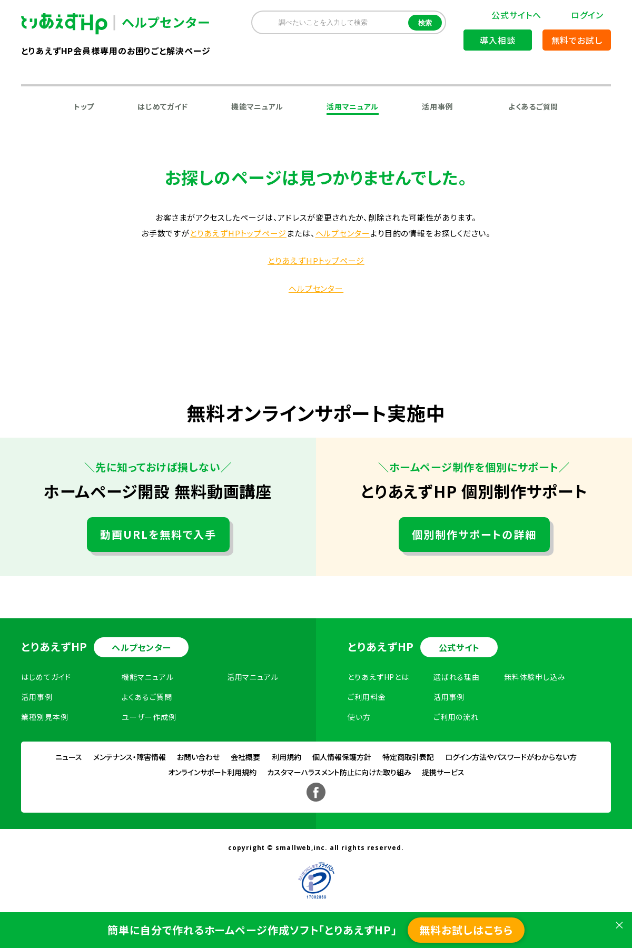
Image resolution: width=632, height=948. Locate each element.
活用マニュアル (353, 106)
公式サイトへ (516, 15)
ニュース (68, 757)
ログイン (587, 15)
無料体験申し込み (535, 676)
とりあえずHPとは (378, 676)
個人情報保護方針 (341, 757)
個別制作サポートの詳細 (474, 534)
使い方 (359, 717)
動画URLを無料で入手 (158, 534)
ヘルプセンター (342, 233)
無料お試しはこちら (466, 929)
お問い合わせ (198, 757)
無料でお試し (577, 40)
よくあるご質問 (533, 106)
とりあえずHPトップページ (238, 233)
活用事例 (437, 106)
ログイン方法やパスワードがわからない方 (511, 757)
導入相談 (497, 40)
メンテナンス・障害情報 (129, 757)
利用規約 (286, 757)
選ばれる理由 (456, 676)
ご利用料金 (367, 697)
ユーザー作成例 (149, 717)
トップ (84, 106)
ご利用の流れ (456, 717)
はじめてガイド (162, 106)
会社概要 (245, 757)
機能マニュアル (257, 106)
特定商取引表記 (408, 757)
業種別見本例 (44, 717)
